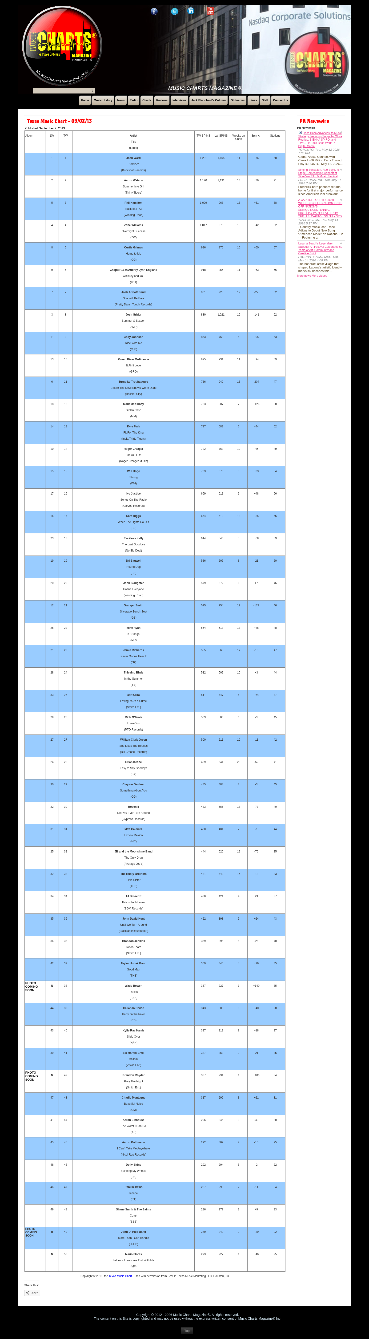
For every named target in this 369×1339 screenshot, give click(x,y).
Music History (103, 100)
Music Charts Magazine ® (205, 88)
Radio (133, 100)
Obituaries (238, 100)
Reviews (162, 100)
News (120, 100)
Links (253, 100)
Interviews (179, 100)
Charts (146, 100)
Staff (265, 100)
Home (85, 100)
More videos (319, 275)
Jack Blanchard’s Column (208, 100)
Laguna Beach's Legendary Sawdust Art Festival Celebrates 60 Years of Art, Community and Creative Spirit (320, 248)
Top (187, 1333)
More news (304, 275)
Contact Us (280, 100)
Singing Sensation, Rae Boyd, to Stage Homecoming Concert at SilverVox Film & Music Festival (318, 173)
